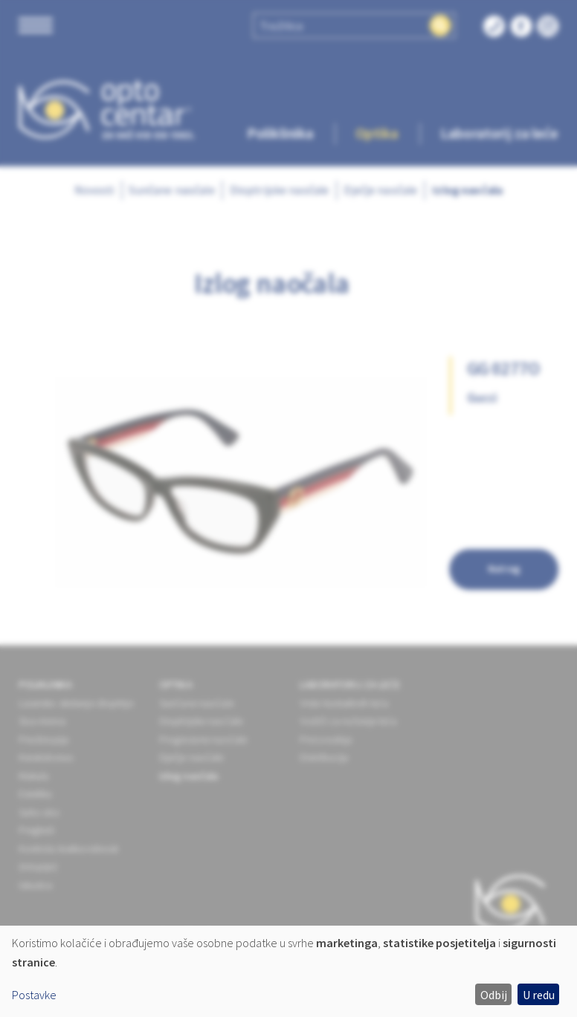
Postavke (34, 994)
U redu (539, 994)
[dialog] (288, 971)
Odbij (493, 994)
